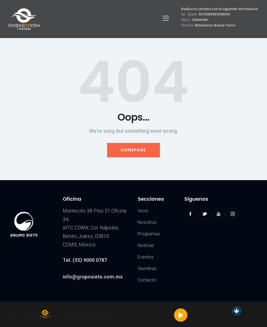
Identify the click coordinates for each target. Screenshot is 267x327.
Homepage (133, 150)
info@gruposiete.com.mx (93, 277)
